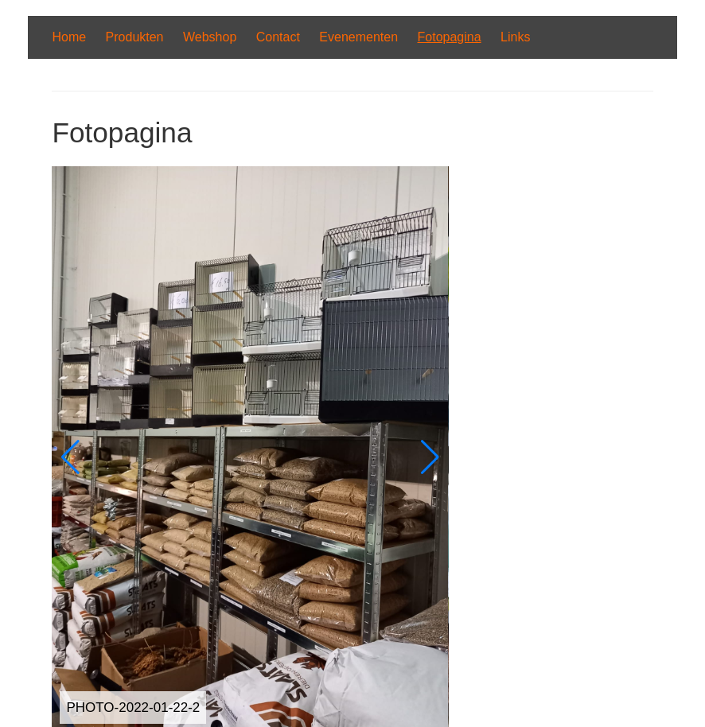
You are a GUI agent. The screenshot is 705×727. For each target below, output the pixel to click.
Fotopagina (449, 37)
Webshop (209, 37)
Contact (278, 37)
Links (515, 37)
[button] (70, 457)
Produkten (135, 37)
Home (69, 37)
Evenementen (358, 37)
